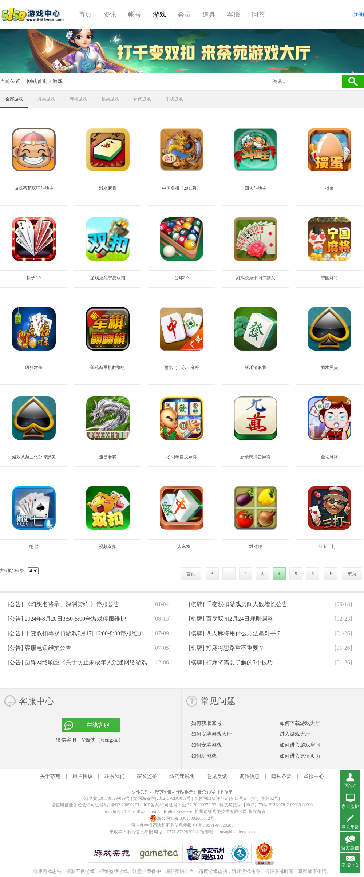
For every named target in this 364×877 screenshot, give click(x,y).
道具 (208, 14)
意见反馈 (217, 776)
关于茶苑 (50, 776)
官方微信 (350, 847)
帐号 (134, 14)
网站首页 (37, 81)
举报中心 (314, 776)
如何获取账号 (206, 723)
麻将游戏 (78, 99)
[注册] (358, 14)
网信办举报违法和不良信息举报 (161, 825)
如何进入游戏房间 (300, 745)
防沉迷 (350, 785)
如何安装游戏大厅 (211, 734)
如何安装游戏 (206, 745)
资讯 (109, 14)
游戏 (159, 14)
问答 (258, 14)
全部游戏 (14, 99)
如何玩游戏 (204, 756)
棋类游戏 (110, 99)
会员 (184, 14)
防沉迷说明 (182, 776)
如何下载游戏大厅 (300, 723)
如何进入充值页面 (300, 756)
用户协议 (82, 776)
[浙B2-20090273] (125, 804)
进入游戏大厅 (295, 734)
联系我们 (114, 776)
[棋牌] (238, 604)
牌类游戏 (46, 99)
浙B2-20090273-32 (199, 804)
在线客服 (98, 725)
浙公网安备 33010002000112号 (182, 818)
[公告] (63, 604)
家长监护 (147, 776)
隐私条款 (281, 776)
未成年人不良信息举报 (131, 831)
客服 (233, 14)
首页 (85, 14)
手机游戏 (174, 99)
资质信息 (249, 776)
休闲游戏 (142, 99)
